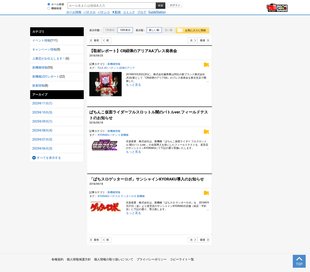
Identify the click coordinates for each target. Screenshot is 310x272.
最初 (96, 40)
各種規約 (57, 259)
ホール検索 (57, 4)
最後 (202, 40)
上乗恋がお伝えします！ (48, 58)
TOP (299, 264)
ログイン (175, 5)
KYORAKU (103, 134)
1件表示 (110, 30)
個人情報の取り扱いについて (113, 259)
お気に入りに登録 (196, 30)
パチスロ (90, 12)
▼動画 (116, 12)
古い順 (168, 30)
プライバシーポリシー (151, 259)
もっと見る (133, 84)
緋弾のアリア (127, 67)
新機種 (125, 134)
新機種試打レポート (45, 76)
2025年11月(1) (42, 103)
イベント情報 (41, 40)
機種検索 (56, 8)
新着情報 (38, 85)
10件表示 (125, 30)
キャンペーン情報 (44, 49)
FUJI (100, 67)
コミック (129, 12)
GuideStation (157, 12)
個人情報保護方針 (79, 259)
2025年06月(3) (42, 148)
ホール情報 (73, 12)
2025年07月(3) (42, 139)
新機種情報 (39, 67)
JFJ (105, 67)
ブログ (141, 12)
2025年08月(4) (42, 130)
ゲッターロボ (128, 196)
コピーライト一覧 (182, 259)
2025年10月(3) (42, 112)
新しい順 (154, 30)
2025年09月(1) (42, 121)
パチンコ (104, 12)
